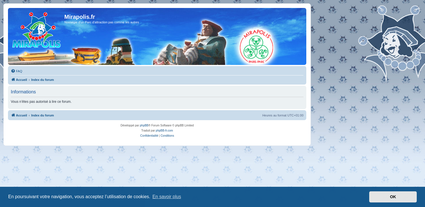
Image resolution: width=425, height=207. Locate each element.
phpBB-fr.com (164, 130)
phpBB (144, 125)
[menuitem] (16, 71)
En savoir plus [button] (166, 196)
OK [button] (393, 196)
